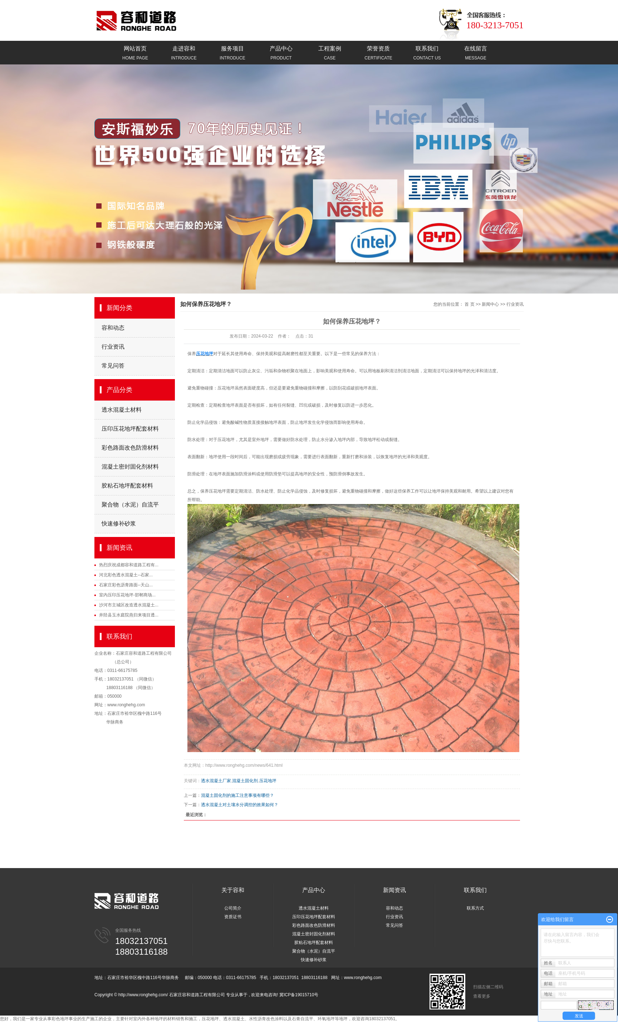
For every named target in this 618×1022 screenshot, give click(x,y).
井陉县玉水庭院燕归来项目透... (128, 614)
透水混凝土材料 (122, 410)
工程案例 (329, 53)
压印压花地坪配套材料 (130, 429)
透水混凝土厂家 (216, 780)
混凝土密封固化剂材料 (130, 467)
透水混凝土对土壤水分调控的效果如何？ (239, 804)
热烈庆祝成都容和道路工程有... (128, 564)
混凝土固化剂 (245, 780)
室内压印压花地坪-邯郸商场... (127, 594)
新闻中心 (490, 304)
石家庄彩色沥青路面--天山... (126, 584)
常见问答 (113, 366)
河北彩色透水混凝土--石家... (126, 574)
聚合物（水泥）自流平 (130, 505)
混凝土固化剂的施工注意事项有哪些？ (237, 795)
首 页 (469, 304)
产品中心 (281, 53)
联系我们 (427, 53)
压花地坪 (226, 388)
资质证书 (232, 916)
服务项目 (232, 53)
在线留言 (475, 53)
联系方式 (475, 908)
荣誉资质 (378, 53)
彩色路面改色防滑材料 (130, 448)
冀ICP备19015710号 (298, 994)
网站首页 (135, 53)
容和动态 (113, 328)
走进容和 (184, 53)
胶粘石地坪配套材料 (127, 486)
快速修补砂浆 (119, 523)
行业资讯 (113, 347)
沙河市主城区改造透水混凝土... (128, 604)
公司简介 (232, 908)
